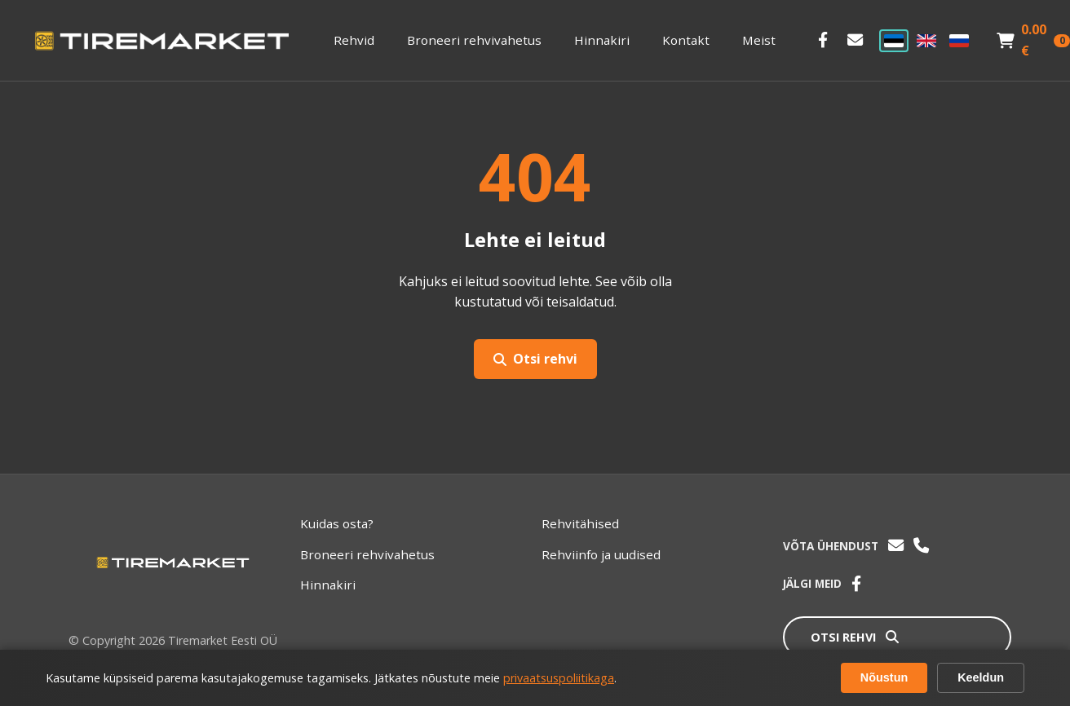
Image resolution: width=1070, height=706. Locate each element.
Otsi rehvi (535, 359)
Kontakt (686, 40)
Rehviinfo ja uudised (601, 554)
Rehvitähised (580, 523)
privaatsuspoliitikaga (558, 678)
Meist (759, 40)
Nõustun (884, 677)
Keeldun (980, 677)
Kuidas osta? (337, 523)
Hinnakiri (602, 40)
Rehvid (354, 40)
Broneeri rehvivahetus (474, 40)
